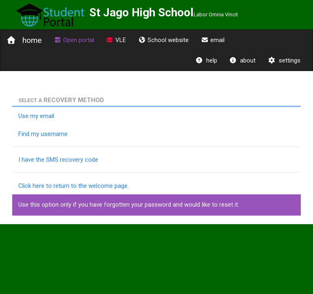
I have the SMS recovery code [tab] (58, 159)
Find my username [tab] (43, 134)
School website (163, 40)
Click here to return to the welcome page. (73, 185)
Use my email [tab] (36, 116)
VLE (116, 40)
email (213, 40)
